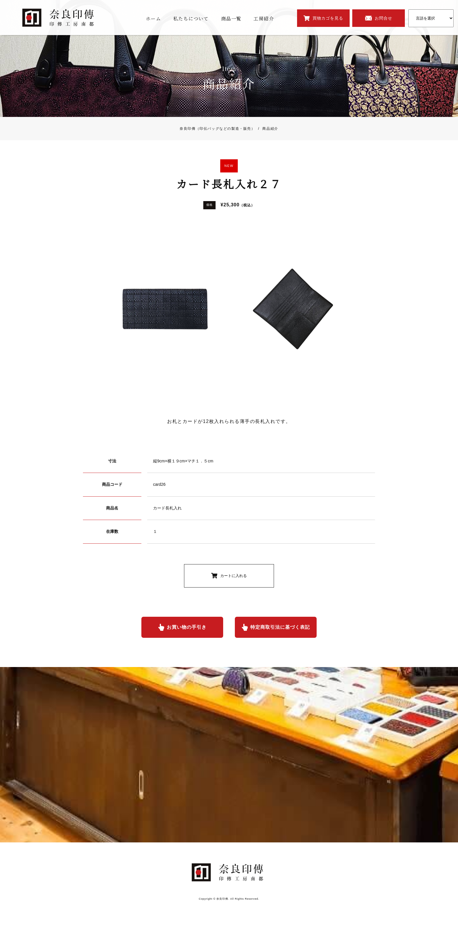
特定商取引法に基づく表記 (280, 627)
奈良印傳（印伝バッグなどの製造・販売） (217, 129)
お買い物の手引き (187, 627)
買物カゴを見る (328, 18)
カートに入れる (233, 575)
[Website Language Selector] (431, 18)
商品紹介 (266, 129)
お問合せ (383, 18)
